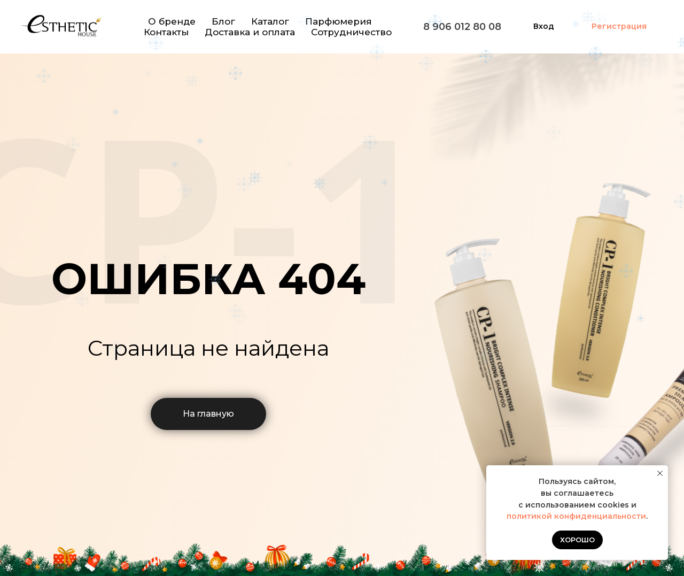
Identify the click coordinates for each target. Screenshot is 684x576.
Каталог (270, 21)
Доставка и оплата (250, 32)
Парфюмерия (338, 21)
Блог (223, 21)
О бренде (172, 21)
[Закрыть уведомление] (660, 473)
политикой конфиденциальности (576, 516)
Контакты (166, 32)
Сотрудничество (351, 32)
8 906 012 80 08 (462, 27)
